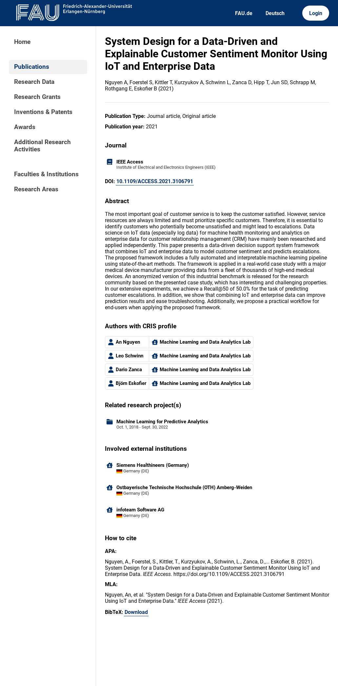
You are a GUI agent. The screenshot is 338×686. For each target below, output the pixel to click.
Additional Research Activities (42, 146)
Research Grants (37, 97)
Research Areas (36, 189)
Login (315, 13)
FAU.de (243, 13)
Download (136, 612)
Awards (24, 127)
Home (22, 42)
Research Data (34, 82)
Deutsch (275, 13)
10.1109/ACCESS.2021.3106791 (154, 181)
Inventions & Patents (43, 112)
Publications (31, 66)
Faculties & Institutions (46, 174)
